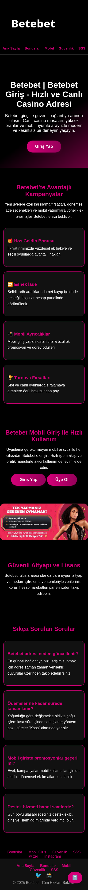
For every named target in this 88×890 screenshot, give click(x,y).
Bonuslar (32, 48)
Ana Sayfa (11, 48)
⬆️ (75, 877)
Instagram (52, 856)
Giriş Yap (44, 146)
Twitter (32, 856)
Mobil (49, 48)
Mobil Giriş (37, 852)
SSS (81, 48)
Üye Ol (62, 479)
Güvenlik (66, 48)
